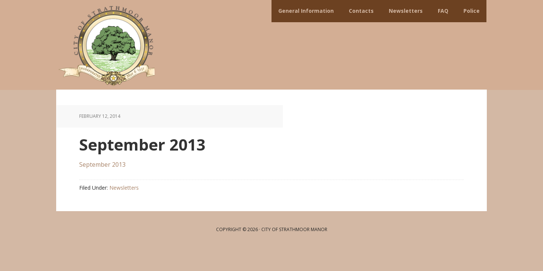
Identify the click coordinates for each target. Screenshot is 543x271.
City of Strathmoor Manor (106, 45)
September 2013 (102, 164)
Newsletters (124, 187)
